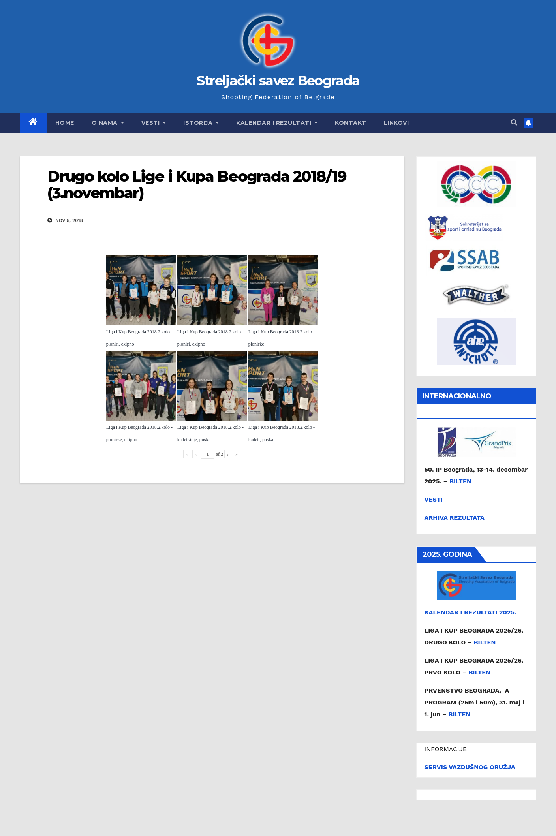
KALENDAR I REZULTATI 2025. (471, 612)
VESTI (434, 499)
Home (64, 122)
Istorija (201, 122)
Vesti (153, 122)
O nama (108, 122)
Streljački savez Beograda (278, 80)
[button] (514, 122)
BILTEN (461, 481)
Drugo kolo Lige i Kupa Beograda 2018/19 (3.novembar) (196, 184)
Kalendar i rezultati (276, 122)
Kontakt (350, 122)
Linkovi (396, 122)
